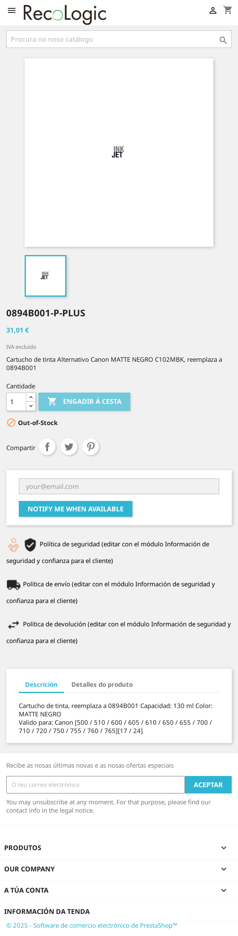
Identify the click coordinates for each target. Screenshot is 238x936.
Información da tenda (47, 911)
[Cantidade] (16, 402)
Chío (69, 446)
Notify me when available (76, 508)
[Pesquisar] (119, 39)
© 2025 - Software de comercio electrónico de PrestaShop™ (91, 925)
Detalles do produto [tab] (102, 684)
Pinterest (90, 446)
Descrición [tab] (41, 684)
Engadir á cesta (84, 401)
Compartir (47, 446)
